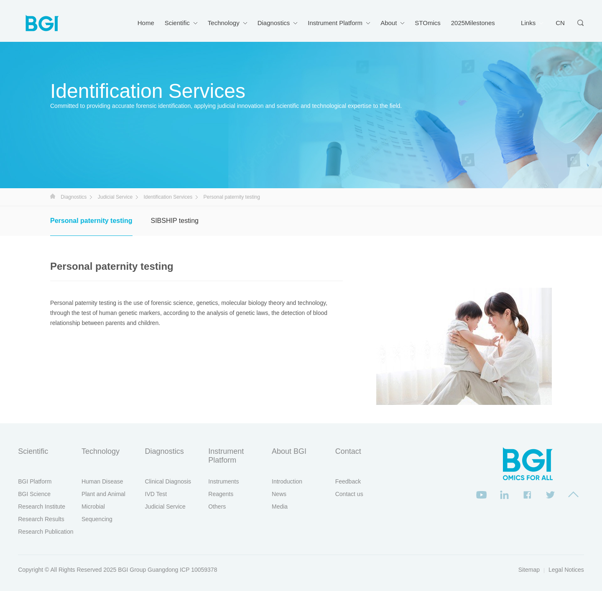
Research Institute (41, 506)
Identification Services (167, 197)
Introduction (287, 481)
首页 (52, 196)
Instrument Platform (335, 22)
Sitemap (529, 569)
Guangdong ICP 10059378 (182, 569)
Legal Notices (566, 569)
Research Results (41, 519)
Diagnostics (274, 22)
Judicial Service (115, 197)
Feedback (348, 481)
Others (217, 506)
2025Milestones (473, 22)
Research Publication (45, 531)
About (388, 22)
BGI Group (132, 569)
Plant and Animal (103, 494)
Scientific (177, 22)
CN (560, 22)
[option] (464, 346)
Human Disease (102, 481)
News (279, 494)
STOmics (427, 22)
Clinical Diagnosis (168, 481)
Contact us (349, 494)
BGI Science (34, 494)
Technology (224, 22)
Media (280, 506)
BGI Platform (34, 481)
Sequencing (97, 519)
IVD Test (156, 494)
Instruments (223, 481)
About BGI (289, 451)
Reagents (220, 494)
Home (146, 22)
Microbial (93, 506)
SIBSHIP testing (175, 220)
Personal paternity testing (91, 220)
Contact (348, 451)
